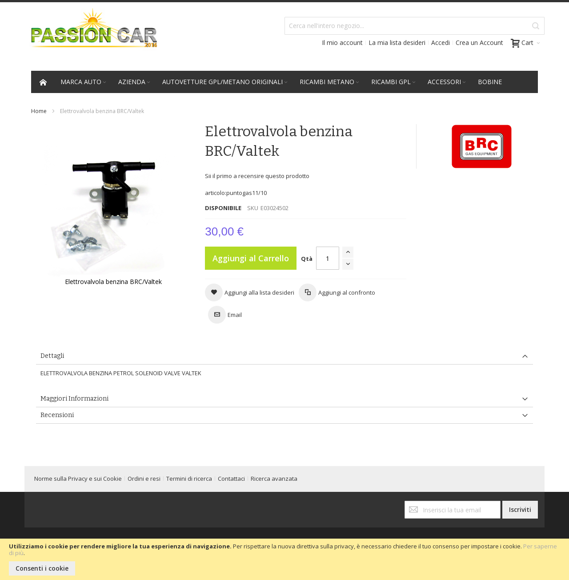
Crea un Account (479, 42)
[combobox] (414, 26)
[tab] (284, 356)
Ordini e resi (144, 479)
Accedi (440, 42)
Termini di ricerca (189, 479)
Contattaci (231, 479)
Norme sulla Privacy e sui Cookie (78, 479)
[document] (284, 559)
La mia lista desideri (397, 42)
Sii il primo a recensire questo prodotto (257, 176)
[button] (249, 292)
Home (39, 111)
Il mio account (342, 42)
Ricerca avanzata (274, 479)
